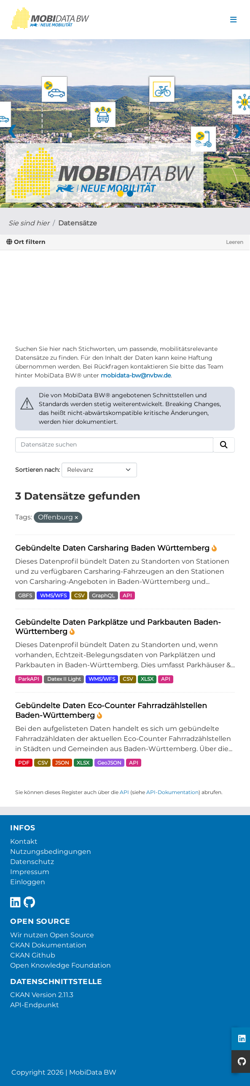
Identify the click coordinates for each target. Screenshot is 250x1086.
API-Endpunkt (34, 1005)
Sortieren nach (37, 469)
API (127, 595)
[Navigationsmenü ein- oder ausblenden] (233, 19)
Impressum (29, 872)
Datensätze (77, 223)
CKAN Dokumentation (48, 945)
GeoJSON (109, 763)
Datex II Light (64, 679)
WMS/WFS (53, 595)
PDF (24, 763)
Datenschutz (32, 862)
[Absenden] (224, 444)
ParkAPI (28, 679)
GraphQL (103, 595)
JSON (62, 763)
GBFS (25, 595)
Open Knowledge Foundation (60, 965)
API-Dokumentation (172, 792)
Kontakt (24, 841)
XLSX (147, 679)
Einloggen (27, 882)
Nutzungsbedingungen (50, 852)
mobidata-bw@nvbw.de (136, 375)
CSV (79, 595)
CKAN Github (32, 955)
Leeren (234, 242)
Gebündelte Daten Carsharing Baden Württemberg (113, 547)
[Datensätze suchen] (114, 444)
